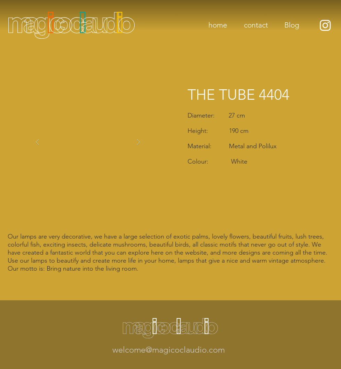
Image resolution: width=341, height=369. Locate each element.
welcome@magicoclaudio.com (168, 350)
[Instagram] (325, 25)
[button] (88, 142)
